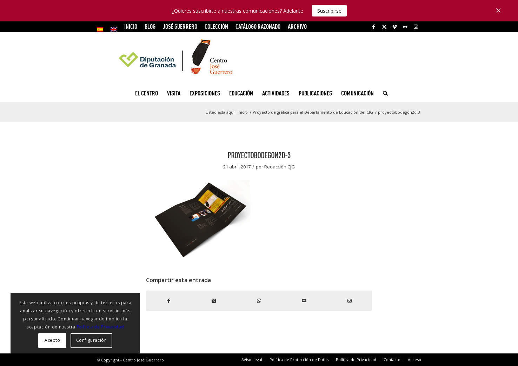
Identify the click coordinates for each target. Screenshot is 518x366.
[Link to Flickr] (405, 26)
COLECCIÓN (216, 26)
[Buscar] (383, 93)
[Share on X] (214, 301)
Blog (150, 26)
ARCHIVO (297, 26)
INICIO (130, 26)
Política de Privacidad (100, 327)
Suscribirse (329, 10)
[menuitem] (102, 29)
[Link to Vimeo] (395, 26)
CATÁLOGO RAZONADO (257, 26)
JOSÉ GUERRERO (180, 26)
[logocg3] (259, 58)
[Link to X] (384, 26)
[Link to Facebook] (373, 26)
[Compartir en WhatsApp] (259, 301)
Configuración (91, 340)
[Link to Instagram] (416, 26)
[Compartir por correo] (304, 301)
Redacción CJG (279, 167)
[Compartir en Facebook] (168, 301)
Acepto (52, 340)
